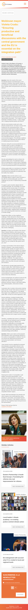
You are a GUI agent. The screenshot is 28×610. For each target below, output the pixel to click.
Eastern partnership (14, 438)
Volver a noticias (8, 13)
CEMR (7, 438)
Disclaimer (11, 606)
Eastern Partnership (7, 59)
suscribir (20, 594)
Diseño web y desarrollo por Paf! (14, 607)
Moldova (11, 439)
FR (15, 587)
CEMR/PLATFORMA (6, 406)
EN (12, 587)
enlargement (5, 439)
